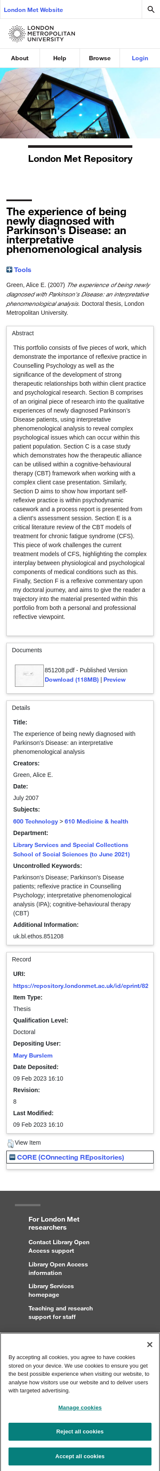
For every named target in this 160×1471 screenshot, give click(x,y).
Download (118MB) (72, 679)
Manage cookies (80, 1411)
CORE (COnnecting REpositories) (66, 1157)
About (20, 58)
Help (59, 58)
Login (140, 58)
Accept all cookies (80, 1459)
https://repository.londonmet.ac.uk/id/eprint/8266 (84, 985)
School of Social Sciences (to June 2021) (71, 854)
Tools (18, 269)
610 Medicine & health (96, 821)
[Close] (149, 1348)
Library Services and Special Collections (71, 844)
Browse (100, 58)
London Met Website (33, 9)
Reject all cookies (79, 1435)
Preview (114, 679)
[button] (10, 1144)
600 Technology (35, 821)
